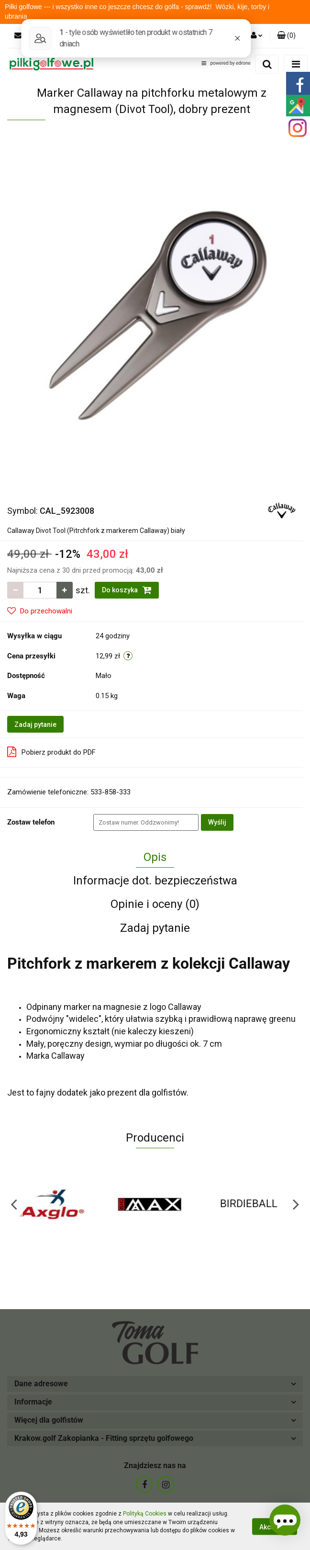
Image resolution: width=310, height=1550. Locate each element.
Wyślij (217, 822)
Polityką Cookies (144, 1513)
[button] (286, 36)
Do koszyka (127, 590)
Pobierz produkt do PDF (51, 752)
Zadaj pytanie (35, 724)
